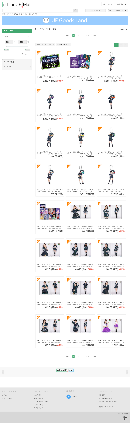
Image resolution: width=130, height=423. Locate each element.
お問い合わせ (38, 398)
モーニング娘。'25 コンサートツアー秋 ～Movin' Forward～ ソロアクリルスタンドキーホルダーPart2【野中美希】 (111, 77)
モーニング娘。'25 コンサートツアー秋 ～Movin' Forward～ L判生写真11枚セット (50, 227)
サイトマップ (38, 408)
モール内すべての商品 (11, 14)
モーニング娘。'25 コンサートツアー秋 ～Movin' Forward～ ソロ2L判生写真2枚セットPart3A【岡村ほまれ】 (50, 303)
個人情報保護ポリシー (106, 398)
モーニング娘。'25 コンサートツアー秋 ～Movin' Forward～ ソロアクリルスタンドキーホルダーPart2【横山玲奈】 (50, 153)
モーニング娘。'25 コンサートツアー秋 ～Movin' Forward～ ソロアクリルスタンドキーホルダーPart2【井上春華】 (80, 190)
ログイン (5, 395)
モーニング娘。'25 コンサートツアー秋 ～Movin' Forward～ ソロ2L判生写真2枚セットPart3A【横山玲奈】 (111, 265)
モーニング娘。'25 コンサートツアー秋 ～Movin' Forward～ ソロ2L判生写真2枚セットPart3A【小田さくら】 (111, 227)
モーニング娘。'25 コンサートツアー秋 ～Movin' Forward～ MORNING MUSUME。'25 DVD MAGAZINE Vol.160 (50, 77)
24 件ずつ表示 (63, 44)
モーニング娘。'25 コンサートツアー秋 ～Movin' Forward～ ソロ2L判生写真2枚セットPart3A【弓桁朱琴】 (80, 341)
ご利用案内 (37, 395)
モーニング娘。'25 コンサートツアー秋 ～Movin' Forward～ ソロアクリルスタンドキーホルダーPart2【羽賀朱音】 (111, 115)
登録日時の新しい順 (45, 44)
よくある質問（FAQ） (41, 401)
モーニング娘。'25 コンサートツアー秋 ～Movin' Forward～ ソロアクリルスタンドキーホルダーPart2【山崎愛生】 (111, 153)
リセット (26, 54)
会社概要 (102, 395)
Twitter (71, 396)
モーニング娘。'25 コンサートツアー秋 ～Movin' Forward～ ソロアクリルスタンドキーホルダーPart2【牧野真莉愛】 (80, 115)
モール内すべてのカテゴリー (29, 14)
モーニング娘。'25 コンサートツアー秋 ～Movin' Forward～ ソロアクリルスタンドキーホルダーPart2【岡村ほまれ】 (80, 153)
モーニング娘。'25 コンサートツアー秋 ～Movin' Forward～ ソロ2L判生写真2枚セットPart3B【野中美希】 (111, 341)
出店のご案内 (38, 405)
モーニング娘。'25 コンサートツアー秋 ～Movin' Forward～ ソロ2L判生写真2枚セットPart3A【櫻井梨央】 (111, 303)
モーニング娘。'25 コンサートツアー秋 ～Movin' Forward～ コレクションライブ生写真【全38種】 (80, 77)
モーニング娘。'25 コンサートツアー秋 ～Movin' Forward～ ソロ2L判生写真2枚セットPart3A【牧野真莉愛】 (50, 265)
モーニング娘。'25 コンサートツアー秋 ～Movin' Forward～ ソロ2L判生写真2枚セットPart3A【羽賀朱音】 (80, 265)
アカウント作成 (7, 398)
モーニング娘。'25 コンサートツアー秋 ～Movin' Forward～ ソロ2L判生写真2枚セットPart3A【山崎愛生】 (80, 303)
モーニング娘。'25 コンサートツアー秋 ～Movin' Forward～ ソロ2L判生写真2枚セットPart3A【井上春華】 (50, 341)
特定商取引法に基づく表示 (108, 401)
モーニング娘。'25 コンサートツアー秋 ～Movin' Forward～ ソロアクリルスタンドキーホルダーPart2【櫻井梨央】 (50, 190)
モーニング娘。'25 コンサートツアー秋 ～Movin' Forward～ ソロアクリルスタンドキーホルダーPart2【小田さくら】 (50, 115)
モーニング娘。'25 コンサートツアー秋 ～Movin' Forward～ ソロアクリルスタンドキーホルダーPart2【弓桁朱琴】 (111, 190)
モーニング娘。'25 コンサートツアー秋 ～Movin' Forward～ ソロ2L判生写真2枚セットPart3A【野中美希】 (80, 227)
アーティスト (8, 67)
